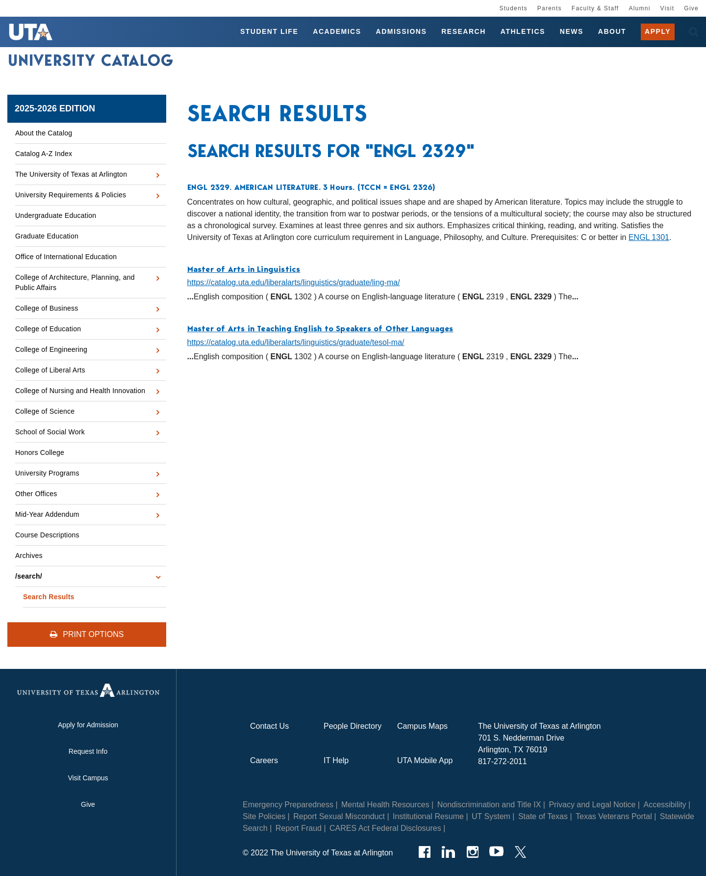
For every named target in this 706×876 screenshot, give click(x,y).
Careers (264, 760)
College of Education (48, 329)
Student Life (269, 31)
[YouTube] (496, 852)
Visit (667, 8)
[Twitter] (520, 852)
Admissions (401, 31)
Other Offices (36, 494)
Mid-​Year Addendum (47, 514)
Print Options (87, 634)
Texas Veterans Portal (614, 816)
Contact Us (269, 726)
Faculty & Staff (595, 8)
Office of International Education (66, 257)
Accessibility (664, 804)
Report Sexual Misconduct (339, 816)
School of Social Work (50, 432)
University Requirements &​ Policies (70, 195)
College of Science (45, 411)
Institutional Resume (428, 816)
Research (463, 31)
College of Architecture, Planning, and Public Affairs (75, 282)
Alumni (639, 8)
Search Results (49, 597)
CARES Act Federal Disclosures (385, 828)
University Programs (47, 473)
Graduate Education (46, 236)
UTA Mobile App (425, 760)
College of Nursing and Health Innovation (80, 391)
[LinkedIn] (448, 852)
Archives (29, 555)
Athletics (523, 31)
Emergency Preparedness (288, 804)
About (612, 31)
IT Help (336, 760)
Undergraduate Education (55, 215)
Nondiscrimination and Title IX (489, 804)
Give (691, 8)
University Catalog (91, 60)
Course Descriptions (47, 535)
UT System (491, 816)
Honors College (39, 452)
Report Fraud (299, 828)
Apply (658, 31)
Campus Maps (422, 726)
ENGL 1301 (649, 237)
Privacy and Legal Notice (592, 804)
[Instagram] (472, 852)
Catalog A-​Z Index (43, 154)
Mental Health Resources (385, 804)
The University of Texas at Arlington (71, 174)
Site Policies (264, 816)
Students (513, 8)
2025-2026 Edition (55, 108)
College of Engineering (51, 349)
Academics (337, 31)
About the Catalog (43, 133)
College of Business (46, 308)
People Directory (352, 726)
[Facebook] (424, 852)
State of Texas (543, 816)
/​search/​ (28, 576)
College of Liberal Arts (50, 370)
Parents (549, 8)
